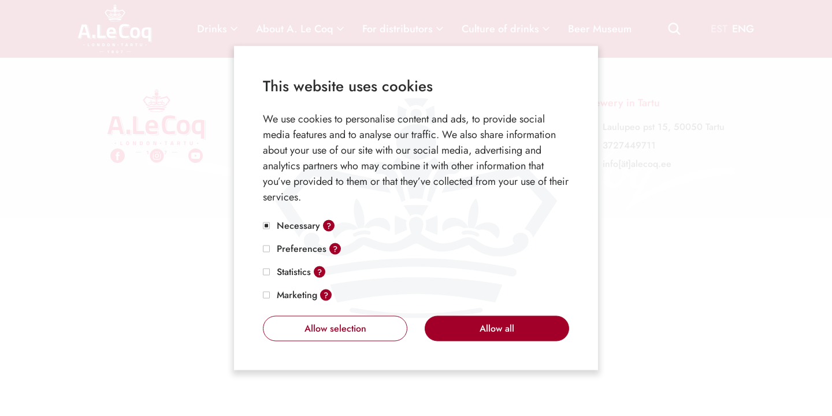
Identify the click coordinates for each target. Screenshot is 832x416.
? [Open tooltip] (328, 226)
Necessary (298, 225)
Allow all (497, 328)
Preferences (301, 248)
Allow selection (335, 328)
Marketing (297, 295)
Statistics (294, 271)
